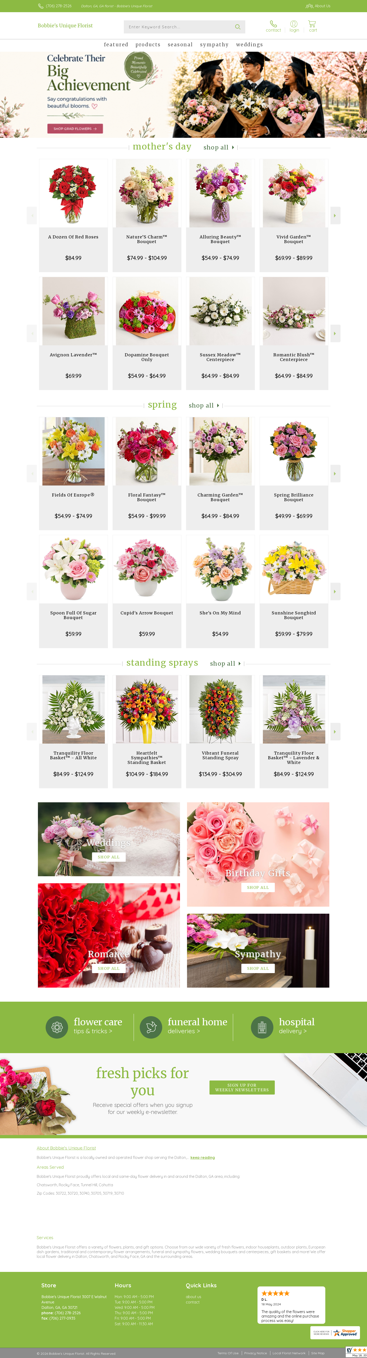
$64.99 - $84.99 (220, 375)
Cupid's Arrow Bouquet (147, 613)
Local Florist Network (289, 1353)
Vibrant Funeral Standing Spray (220, 755)
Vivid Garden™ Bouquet (294, 239)
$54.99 (220, 633)
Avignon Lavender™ (73, 355)
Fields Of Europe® (73, 495)
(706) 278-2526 (58, 6)
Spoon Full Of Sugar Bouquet (73, 615)
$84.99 (73, 257)
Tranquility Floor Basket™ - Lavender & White (294, 757)
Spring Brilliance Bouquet (294, 497)
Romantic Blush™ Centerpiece (294, 357)
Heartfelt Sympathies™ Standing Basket (147, 757)
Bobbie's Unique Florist (65, 26)
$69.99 (73, 375)
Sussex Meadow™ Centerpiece (220, 357)
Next (335, 215)
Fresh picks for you (142, 1090)
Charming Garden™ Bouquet (220, 497)
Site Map (318, 1353)
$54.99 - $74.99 (220, 257)
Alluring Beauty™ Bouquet (220, 239)
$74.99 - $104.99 (147, 257)
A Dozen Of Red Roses (73, 237)
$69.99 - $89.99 (293, 257)
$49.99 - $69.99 (293, 515)
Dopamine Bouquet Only (147, 357)
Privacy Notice (255, 1353)
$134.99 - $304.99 (220, 774)
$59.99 (73, 633)
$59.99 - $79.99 (293, 633)
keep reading (203, 1157)
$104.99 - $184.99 (147, 774)
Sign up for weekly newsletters (242, 1087)
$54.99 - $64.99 (147, 375)
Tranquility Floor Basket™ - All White (73, 755)
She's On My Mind (220, 613)
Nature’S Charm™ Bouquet (146, 239)
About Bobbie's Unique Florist (66, 1148)
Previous (32, 215)
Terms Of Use (228, 1353)
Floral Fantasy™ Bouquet (147, 497)
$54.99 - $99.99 (147, 515)
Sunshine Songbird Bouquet (294, 615)
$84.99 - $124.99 (73, 774)
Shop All (216, 147)
